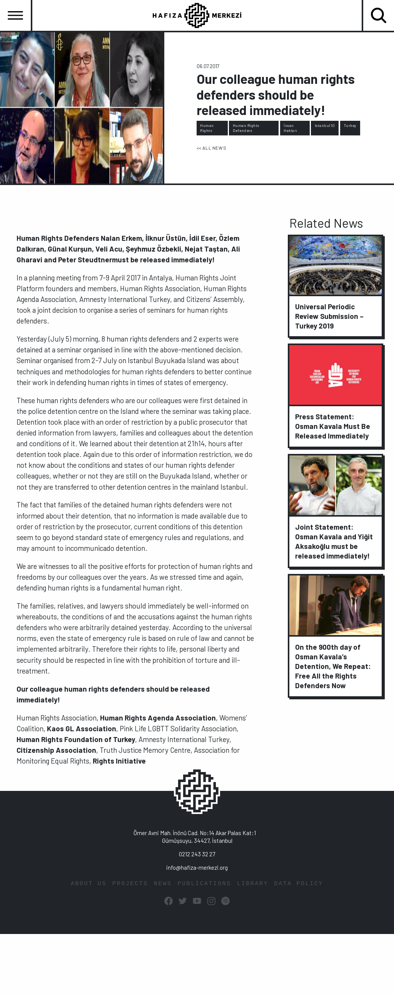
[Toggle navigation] (15, 15)
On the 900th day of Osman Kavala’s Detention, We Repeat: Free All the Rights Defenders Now (333, 665)
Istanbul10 (325, 125)
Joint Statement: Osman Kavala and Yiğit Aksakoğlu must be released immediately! (334, 541)
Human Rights (207, 128)
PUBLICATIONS (204, 883)
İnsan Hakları (290, 128)
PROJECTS (130, 883)
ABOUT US (89, 883)
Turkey (350, 125)
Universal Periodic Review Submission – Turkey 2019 (329, 316)
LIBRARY (252, 883)
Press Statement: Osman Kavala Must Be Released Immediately (332, 426)
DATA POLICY (298, 883)
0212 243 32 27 (197, 853)
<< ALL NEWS (212, 147)
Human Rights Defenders (246, 128)
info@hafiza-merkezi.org (197, 867)
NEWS (163, 883)
